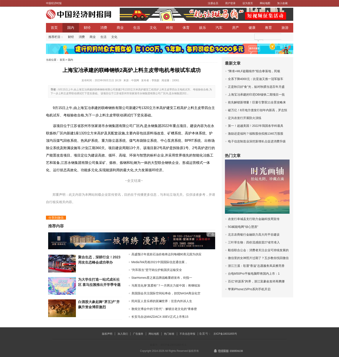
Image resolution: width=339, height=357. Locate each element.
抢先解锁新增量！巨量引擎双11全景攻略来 (257, 102)
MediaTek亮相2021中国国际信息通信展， (159, 262)
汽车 (219, 27)
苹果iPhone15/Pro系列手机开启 (249, 289)
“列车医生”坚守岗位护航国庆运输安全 (156, 270)
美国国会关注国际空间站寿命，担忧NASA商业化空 (165, 293)
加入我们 (123, 333)
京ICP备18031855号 (225, 333)
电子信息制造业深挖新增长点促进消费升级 (257, 141)
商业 (120, 27)
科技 (169, 27)
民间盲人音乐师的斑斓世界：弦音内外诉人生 (161, 301)
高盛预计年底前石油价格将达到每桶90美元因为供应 (166, 254)
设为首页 (247, 3)
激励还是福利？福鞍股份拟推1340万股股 (255, 133)
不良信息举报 (187, 333)
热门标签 (169, 333)
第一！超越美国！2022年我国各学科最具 (255, 125)
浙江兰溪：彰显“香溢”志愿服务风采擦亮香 (256, 265)
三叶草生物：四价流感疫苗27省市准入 (254, 242)
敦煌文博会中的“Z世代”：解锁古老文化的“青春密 (164, 309)
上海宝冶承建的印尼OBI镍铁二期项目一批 (256, 94)
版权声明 (107, 333)
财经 (87, 27)
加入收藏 (282, 3)
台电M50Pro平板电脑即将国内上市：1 (254, 273)
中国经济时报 (54, 3)
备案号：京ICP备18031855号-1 (168, 344)
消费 (103, 27)
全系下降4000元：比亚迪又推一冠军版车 (255, 79)
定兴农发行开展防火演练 (244, 118)
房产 (235, 27)
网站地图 (265, 3)
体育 (186, 27)
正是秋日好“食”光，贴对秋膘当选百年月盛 (256, 86)
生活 (136, 27)
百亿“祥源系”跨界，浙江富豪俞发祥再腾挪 (256, 281)
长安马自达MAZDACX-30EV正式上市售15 (159, 316)
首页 (54, 27)
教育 (268, 27)
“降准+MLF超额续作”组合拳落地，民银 (254, 71)
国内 (70, 27)
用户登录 (230, 3)
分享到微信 (56, 217)
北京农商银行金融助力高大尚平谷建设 (254, 234)
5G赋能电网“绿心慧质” (243, 226)
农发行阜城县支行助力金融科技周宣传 (254, 219)
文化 (153, 27)
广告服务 (138, 333)
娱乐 (202, 27)
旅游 (285, 27)
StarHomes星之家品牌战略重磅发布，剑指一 (161, 277)
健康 (252, 27)
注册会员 (213, 3)
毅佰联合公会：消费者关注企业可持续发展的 (258, 250)
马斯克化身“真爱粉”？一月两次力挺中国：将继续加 (165, 285)
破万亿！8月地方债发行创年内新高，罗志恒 (257, 110)
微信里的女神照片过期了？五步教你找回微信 (258, 258)
